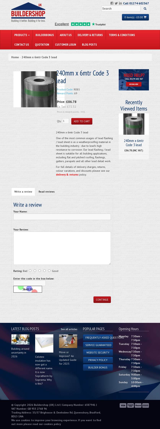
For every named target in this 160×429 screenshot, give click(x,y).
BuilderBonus (45, 35)
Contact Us (21, 44)
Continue (102, 299)
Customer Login (65, 44)
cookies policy (52, 424)
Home (15, 57)
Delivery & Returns (90, 35)
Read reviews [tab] (47, 191)
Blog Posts (89, 44)
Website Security (97, 352)
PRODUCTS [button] (22, 35)
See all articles (69, 329)
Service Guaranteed (98, 345)
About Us (66, 35)
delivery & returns (67, 174)
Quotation (42, 44)
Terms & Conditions (122, 35)
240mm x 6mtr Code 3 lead (39, 57)
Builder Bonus (97, 367)
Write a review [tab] (23, 191)
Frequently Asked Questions (99, 337)
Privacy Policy (97, 360)
